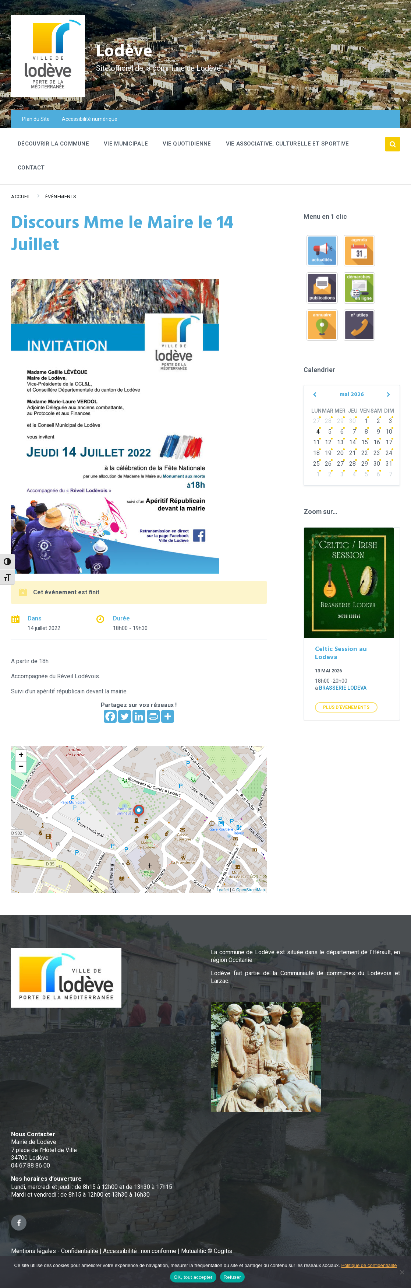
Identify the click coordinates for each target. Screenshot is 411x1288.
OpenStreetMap (250, 890)
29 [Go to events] (340, 420)
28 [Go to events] (328, 420)
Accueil (21, 196)
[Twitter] (124, 716)
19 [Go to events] (328, 452)
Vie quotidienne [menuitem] (187, 143)
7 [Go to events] (354, 431)
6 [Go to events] (342, 431)
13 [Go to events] (340, 442)
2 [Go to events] (378, 420)
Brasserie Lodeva (342, 688)
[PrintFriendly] (153, 716)
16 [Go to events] (376, 442)
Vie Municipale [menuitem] (126, 143)
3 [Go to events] (390, 420)
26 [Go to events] (328, 463)
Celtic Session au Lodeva (341, 653)
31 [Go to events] (389, 463)
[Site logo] (48, 94)
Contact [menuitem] (31, 167)
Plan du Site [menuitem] (36, 119)
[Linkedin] (138, 716)
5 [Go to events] (330, 431)
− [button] (21, 767)
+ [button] (21, 755)
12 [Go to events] (328, 442)
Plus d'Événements (346, 707)
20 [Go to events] (340, 452)
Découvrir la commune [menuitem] (53, 143)
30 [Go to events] (352, 420)
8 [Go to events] (366, 431)
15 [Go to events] (364, 442)
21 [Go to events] (352, 452)
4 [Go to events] (318, 431)
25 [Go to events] (316, 463)
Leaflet (223, 890)
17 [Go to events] (389, 442)
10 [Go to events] (389, 431)
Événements (61, 196)
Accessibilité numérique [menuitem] (89, 119)
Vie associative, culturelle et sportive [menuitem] (287, 143)
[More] (167, 716)
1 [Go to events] (366, 420)
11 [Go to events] (316, 442)
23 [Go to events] (376, 452)
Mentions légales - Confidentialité (54, 1250)
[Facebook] (110, 716)
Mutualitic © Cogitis (206, 1250)
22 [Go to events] (364, 452)
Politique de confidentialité (369, 1265)
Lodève (125, 52)
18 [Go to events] (316, 452)
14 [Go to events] (352, 442)
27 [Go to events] (316, 420)
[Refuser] (401, 1272)
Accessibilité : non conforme (140, 1250)
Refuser (232, 1277)
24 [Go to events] (389, 452)
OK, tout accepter (193, 1277)
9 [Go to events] (378, 431)
